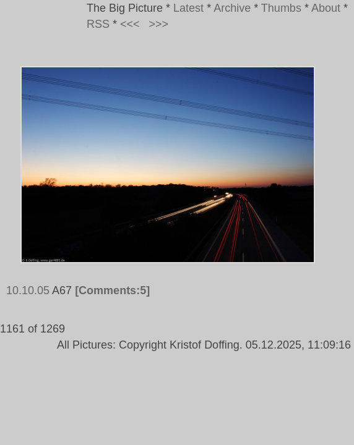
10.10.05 (28, 290)
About (325, 8)
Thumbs (281, 8)
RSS (98, 24)
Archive (232, 8)
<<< (130, 24)
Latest (188, 8)
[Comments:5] (112, 290)
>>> (159, 24)
